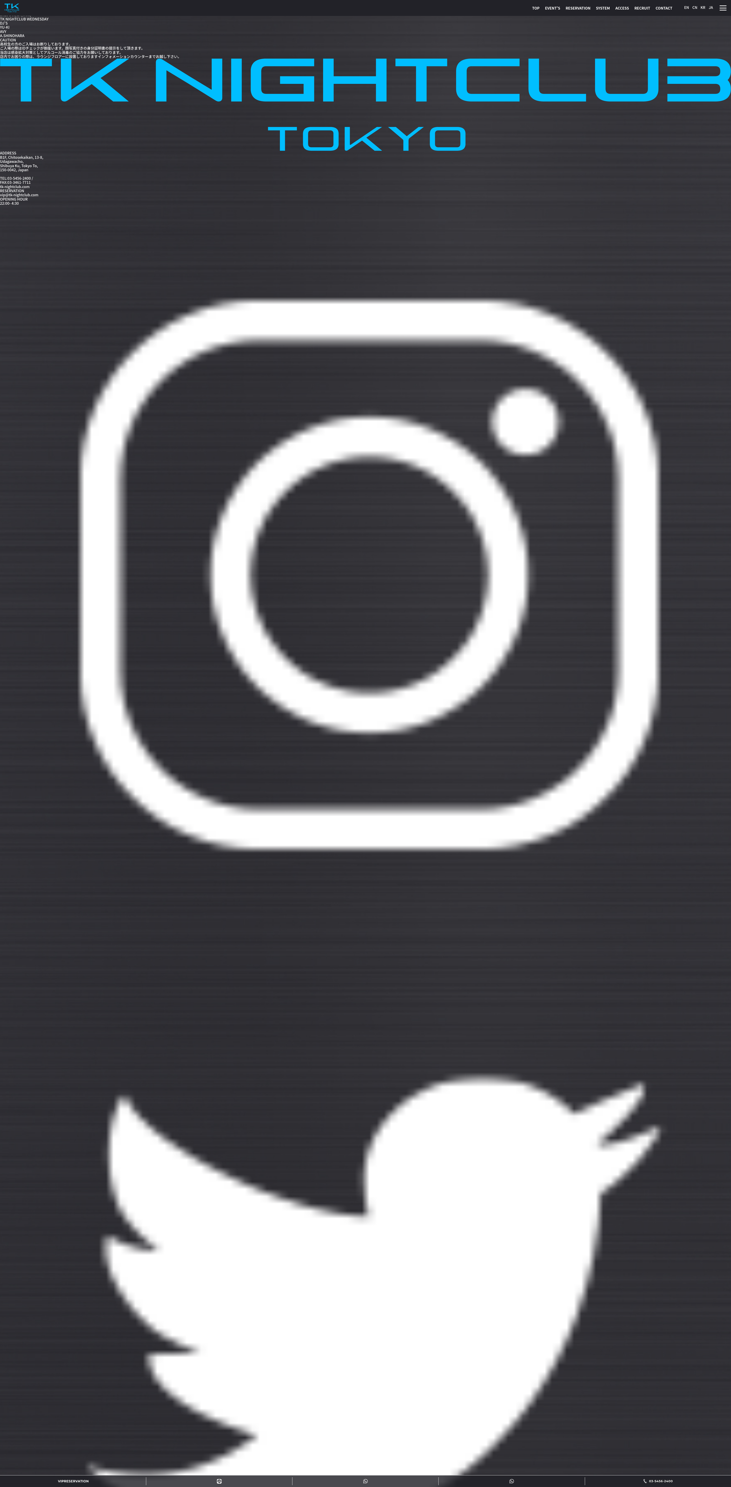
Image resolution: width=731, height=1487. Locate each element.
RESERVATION (578, 8)
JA (711, 7)
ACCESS (622, 8)
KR (703, 7)
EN (686, 7)
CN (694, 7)
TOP (535, 8)
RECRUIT (642, 8)
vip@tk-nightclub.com (19, 194)
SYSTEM (603, 8)
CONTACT (664, 8)
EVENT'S (552, 8)
